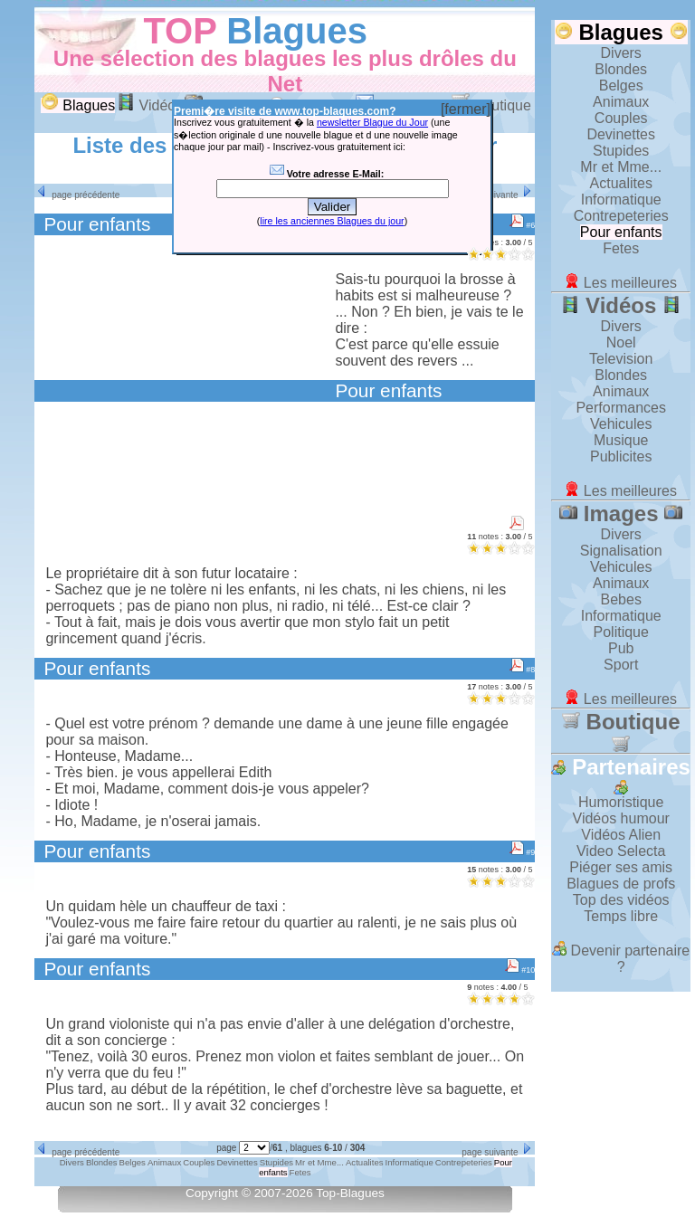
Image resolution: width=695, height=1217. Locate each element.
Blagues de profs (620, 883)
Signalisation (621, 550)
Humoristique (620, 802)
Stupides (621, 150)
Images (620, 513)
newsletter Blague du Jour (372, 122)
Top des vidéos (621, 900)
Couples (621, 118)
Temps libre (621, 916)
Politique (621, 632)
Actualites (621, 183)
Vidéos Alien (621, 834)
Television (620, 358)
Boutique (621, 731)
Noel (621, 342)
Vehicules (621, 424)
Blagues (296, 31)
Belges (621, 85)
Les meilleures (621, 282)
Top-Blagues (350, 1193)
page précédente (76, 195)
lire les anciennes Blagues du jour (332, 220)
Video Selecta (620, 851)
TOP (179, 31)
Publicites (621, 456)
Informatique (621, 199)
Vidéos (150, 105)
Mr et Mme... (621, 167)
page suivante (498, 195)
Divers (621, 53)
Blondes (621, 69)
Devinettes (620, 134)
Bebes (621, 599)
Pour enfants (621, 232)
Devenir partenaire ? (621, 959)
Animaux (621, 101)
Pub (620, 648)
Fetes (621, 248)
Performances (621, 407)
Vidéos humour (621, 818)
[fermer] (465, 109)
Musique (621, 440)
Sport (621, 664)
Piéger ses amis (620, 867)
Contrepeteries (621, 215)
